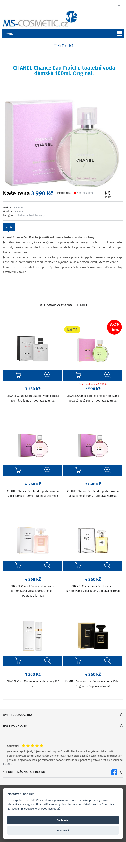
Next (10, 764)
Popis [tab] (8, 227)
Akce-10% (114, 327)
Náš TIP (72, 329)
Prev (5, 764)
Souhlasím (63, 820)
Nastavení (63, 830)
